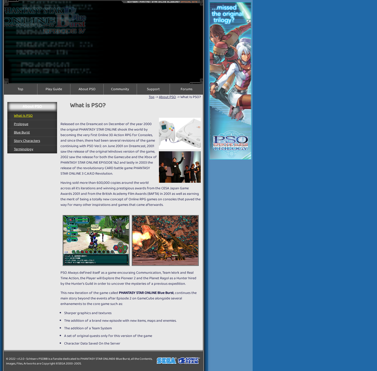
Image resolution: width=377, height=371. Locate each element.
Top (20, 89)
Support (153, 89)
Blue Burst (22, 132)
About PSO (87, 89)
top (151, 97)
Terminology (23, 149)
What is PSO (23, 116)
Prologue (21, 124)
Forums (186, 89)
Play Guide (54, 89)
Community (120, 89)
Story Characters (27, 141)
